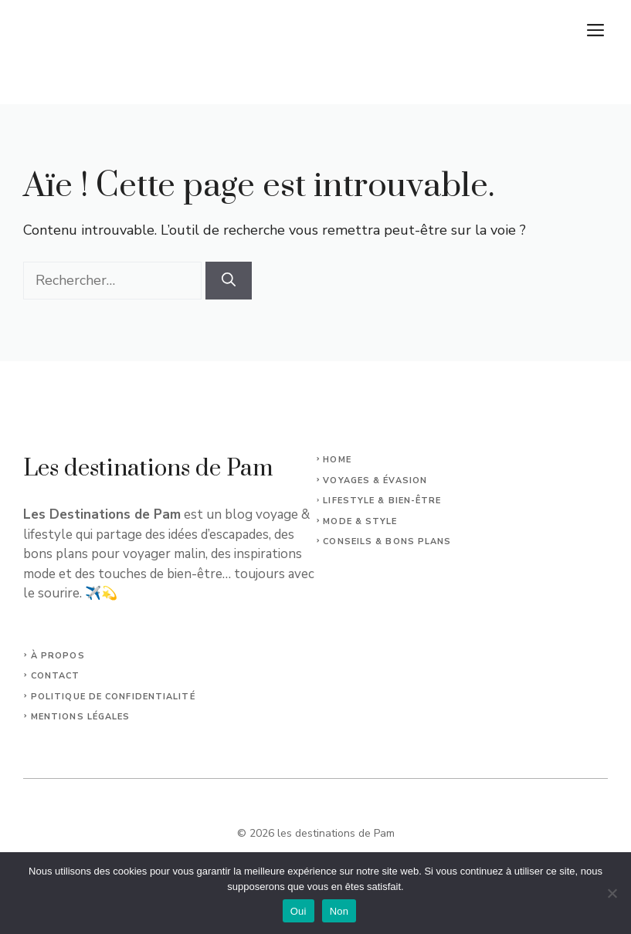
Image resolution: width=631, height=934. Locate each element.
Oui (298, 911)
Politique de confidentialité (113, 696)
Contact (55, 676)
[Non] (611, 893)
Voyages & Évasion (375, 480)
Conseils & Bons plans (387, 541)
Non (339, 911)
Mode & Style (360, 521)
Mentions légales (81, 716)
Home (337, 459)
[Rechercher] (228, 280)
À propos (58, 656)
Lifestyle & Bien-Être (382, 500)
